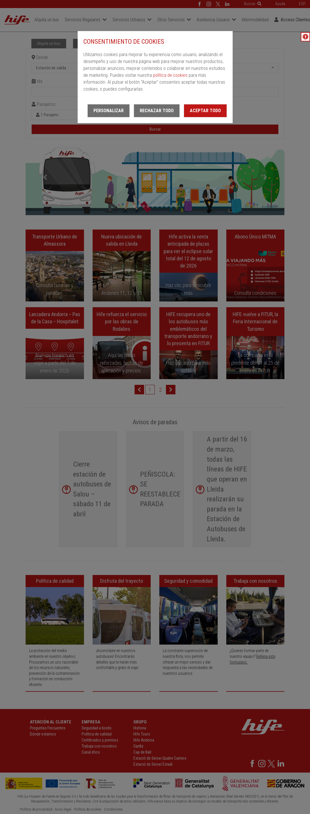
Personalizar (108, 110)
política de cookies (170, 75)
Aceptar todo (205, 110)
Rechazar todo (157, 110)
